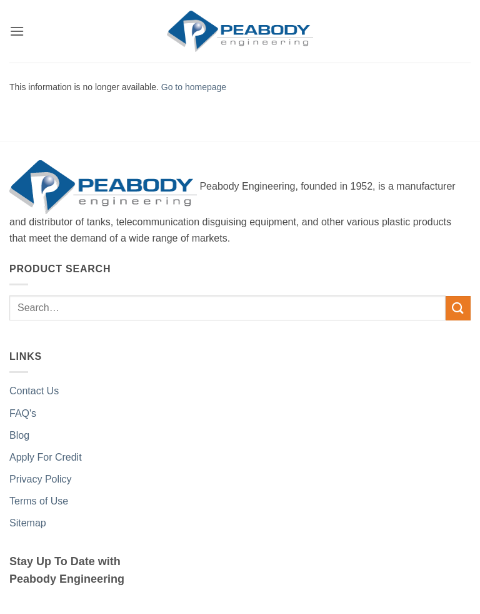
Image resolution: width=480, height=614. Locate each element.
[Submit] (458, 308)
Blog (19, 435)
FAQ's (22, 413)
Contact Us (34, 391)
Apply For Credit (45, 457)
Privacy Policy (40, 479)
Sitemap (27, 523)
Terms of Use (38, 501)
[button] (16, 31)
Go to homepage (193, 87)
